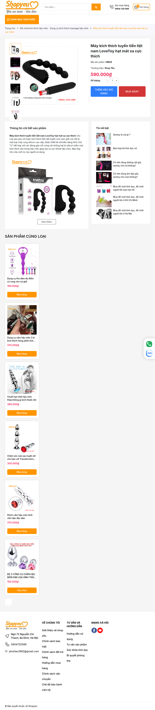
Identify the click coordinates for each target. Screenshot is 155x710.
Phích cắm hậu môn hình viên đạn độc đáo (20, 516)
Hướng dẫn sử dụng (75, 636)
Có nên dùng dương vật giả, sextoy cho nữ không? (127, 164)
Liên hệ (46, 689)
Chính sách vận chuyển (51, 676)
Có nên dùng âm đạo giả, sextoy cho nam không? (126, 175)
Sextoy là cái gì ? (121, 134)
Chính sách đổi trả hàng (52, 654)
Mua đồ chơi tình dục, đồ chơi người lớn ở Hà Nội (128, 212)
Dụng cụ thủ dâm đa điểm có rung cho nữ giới (20, 280)
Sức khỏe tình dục (77, 649)
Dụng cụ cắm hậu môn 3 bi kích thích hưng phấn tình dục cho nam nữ (21, 339)
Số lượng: (96, 80)
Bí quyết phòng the (76, 658)
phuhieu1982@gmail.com (24, 651)
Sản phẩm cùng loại (25, 236)
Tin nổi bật (102, 128)
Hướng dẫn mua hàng (51, 665)
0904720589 (19, 644)
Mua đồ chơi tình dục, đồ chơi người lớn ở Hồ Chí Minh (128, 198)
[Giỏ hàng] (141, 7)
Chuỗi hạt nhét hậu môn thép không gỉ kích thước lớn (21, 398)
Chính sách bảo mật (51, 644)
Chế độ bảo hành (52, 684)
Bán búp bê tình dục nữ (125, 148)
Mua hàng (22, 294)
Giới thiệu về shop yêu (52, 633)
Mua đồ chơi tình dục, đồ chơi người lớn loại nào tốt (128, 188)
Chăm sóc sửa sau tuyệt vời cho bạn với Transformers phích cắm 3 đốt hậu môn (21, 457)
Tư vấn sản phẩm (77, 644)
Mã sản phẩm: (98, 62)
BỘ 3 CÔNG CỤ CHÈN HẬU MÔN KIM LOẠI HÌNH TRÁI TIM (21, 576)
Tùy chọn (22, 590)
